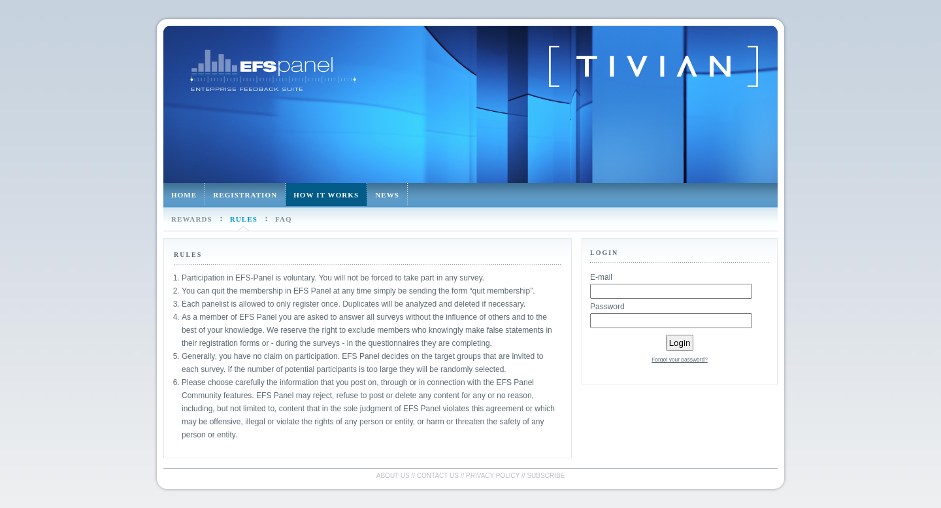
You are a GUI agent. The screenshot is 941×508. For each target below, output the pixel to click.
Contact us (438, 475)
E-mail (601, 277)
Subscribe (546, 475)
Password (607, 306)
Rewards (191, 219)
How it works (326, 195)
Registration (245, 195)
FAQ (283, 219)
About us (393, 475)
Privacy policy (493, 475)
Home (184, 195)
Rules (243, 219)
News (387, 195)
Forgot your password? (680, 359)
